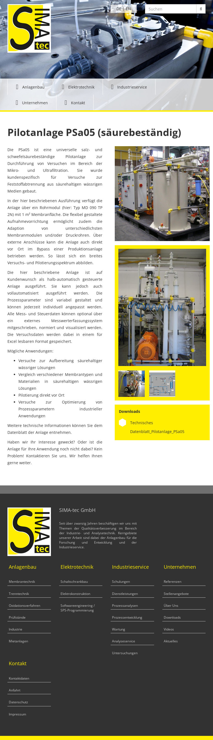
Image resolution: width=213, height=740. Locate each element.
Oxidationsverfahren (24, 605)
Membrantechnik (22, 581)
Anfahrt (14, 690)
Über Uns (171, 605)
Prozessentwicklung (127, 617)
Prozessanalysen (125, 605)
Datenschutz (18, 702)
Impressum (17, 714)
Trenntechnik (19, 593)
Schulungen (121, 581)
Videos (169, 629)
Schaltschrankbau (74, 581)
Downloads (172, 617)
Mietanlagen (18, 641)
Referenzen (172, 581)
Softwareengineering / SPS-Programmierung (78, 608)
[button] (30, 87)
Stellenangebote (176, 593)
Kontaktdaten (19, 678)
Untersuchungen (125, 653)
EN (128, 8)
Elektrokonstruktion (75, 593)
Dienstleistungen (125, 593)
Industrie (15, 629)
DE (118, 8)
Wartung (118, 629)
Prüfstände (17, 617)
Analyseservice (123, 641)
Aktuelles (171, 641)
